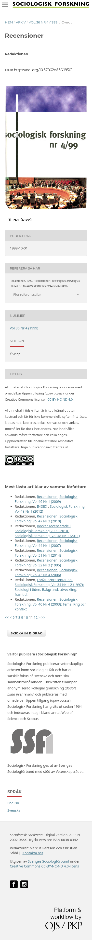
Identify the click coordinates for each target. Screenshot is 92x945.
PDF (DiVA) (22, 220)
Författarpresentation (55, 579)
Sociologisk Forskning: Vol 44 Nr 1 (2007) (46, 543)
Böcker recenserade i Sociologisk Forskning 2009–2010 (43, 528)
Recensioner (47, 496)
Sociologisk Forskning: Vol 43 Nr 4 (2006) (46, 572)
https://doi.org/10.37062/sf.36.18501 (43, 70)
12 (36, 617)
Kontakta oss (32, 853)
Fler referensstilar (27, 294)
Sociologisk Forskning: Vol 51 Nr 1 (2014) (46, 553)
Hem (9, 22)
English (13, 803)
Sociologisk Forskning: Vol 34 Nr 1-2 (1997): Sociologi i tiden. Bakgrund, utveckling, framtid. (49, 589)
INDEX (42, 506)
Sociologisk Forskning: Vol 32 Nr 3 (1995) (46, 562)
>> (43, 617)
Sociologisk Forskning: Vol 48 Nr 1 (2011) (47, 535)
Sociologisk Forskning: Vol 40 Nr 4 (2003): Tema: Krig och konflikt (51, 604)
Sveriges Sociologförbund (48, 861)
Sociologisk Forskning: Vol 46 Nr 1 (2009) (46, 499)
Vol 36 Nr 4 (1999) (43, 22)
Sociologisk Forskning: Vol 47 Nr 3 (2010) (46, 518)
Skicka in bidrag (26, 633)
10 (26, 617)
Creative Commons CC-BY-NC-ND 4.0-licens (45, 866)
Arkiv (21, 22)
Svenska (13, 810)
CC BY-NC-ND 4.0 (60, 399)
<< (7, 617)
